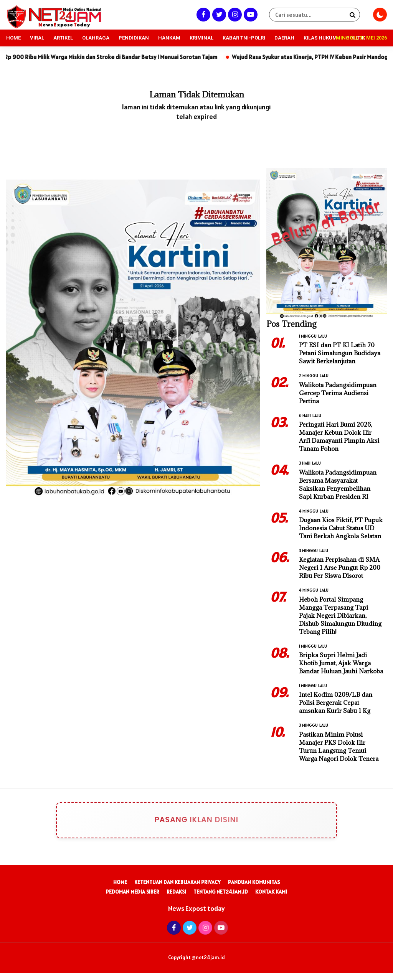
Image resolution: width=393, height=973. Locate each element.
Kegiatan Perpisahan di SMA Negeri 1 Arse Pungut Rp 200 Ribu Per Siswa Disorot (339, 567)
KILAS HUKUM (320, 38)
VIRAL (37, 38)
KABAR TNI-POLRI (244, 38)
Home (120, 882)
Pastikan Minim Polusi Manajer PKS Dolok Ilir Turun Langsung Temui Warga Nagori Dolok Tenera (338, 746)
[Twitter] (218, 14)
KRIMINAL (201, 38)
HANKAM (169, 38)
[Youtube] (250, 14)
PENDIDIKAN (134, 38)
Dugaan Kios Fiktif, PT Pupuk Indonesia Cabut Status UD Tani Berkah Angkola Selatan (341, 528)
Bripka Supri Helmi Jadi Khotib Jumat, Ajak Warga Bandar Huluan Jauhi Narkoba (341, 663)
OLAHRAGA (95, 38)
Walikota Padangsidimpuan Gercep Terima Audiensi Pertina (337, 393)
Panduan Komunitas (254, 882)
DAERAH (284, 38)
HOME (13, 38)
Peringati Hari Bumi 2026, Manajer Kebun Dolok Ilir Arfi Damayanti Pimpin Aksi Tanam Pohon (339, 436)
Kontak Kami (271, 891)
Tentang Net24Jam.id (220, 891)
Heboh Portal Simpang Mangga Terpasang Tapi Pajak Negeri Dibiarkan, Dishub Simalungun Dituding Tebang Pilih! (340, 615)
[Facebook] (202, 14)
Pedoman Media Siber (132, 891)
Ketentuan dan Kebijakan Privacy (177, 882)
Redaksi (176, 891)
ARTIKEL (63, 38)
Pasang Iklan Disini (166, 820)
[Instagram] (234, 14)
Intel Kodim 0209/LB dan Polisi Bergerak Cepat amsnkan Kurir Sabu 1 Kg (335, 702)
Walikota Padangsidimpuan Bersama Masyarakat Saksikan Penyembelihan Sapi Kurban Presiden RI (337, 484)
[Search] (352, 14)
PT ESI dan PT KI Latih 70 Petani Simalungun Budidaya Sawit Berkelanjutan (339, 353)
